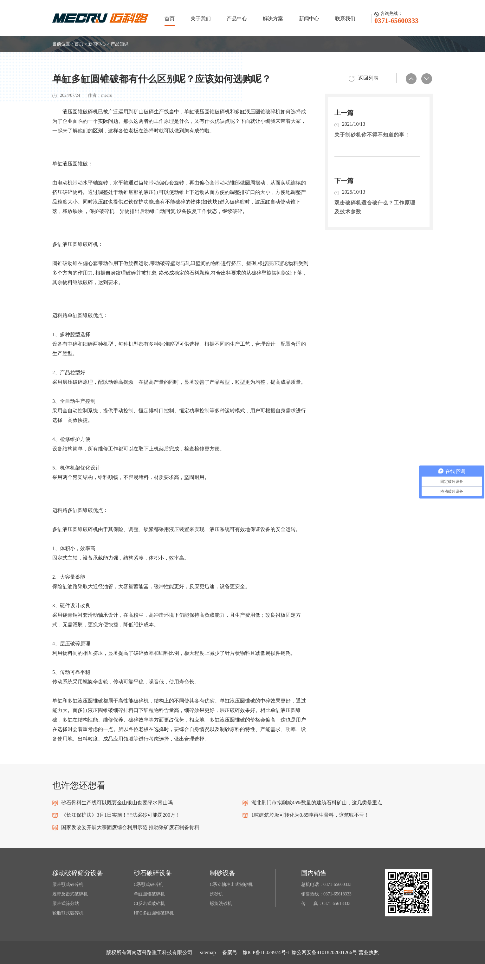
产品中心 (237, 18)
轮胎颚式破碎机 (67, 913)
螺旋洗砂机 (221, 903)
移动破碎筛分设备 (77, 872)
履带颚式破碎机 (67, 884)
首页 (170, 18)
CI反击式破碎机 (149, 903)
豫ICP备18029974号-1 (266, 952)
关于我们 (201, 18)
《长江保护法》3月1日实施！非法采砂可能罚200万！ (120, 815)
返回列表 (368, 78)
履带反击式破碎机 (70, 894)
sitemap (208, 952)
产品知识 (119, 44)
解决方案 (273, 18)
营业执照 (369, 952)
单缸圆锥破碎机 (149, 894)
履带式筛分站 (65, 903)
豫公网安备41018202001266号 (324, 952)
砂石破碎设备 (153, 872)
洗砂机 (216, 894)
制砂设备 (222, 872)
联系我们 (345, 18)
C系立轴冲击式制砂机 (231, 884)
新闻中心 (309, 18)
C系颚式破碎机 (148, 884)
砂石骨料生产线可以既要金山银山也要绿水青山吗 (117, 802)
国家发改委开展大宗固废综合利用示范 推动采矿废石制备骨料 (130, 827)
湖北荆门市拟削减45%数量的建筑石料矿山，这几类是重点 (316, 802)
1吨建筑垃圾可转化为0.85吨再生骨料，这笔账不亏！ (310, 815)
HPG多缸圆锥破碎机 (154, 913)
